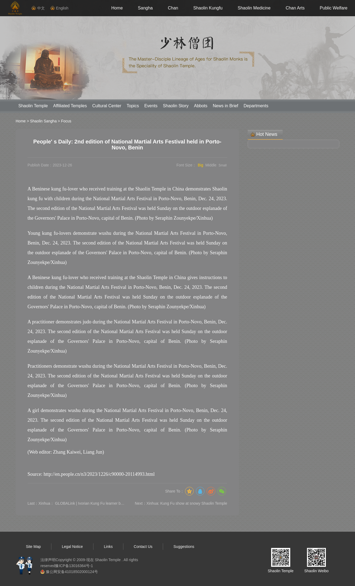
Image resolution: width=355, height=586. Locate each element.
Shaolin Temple (33, 105)
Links (108, 546)
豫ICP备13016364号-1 (74, 566)
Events (151, 105)
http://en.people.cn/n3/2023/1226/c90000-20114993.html (99, 474)
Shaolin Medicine (254, 8)
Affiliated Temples (70, 105)
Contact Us (143, 546)
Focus (66, 121)
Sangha (145, 8)
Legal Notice (72, 546)
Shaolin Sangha (43, 121)
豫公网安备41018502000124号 (72, 572)
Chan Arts (295, 8)
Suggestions (183, 546)
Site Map (33, 546)
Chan (173, 8)
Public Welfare (333, 8)
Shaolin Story (176, 105)
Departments (256, 105)
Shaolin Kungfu (208, 8)
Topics (133, 105)
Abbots (200, 105)
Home (117, 8)
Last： (76, 503)
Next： (181, 503)
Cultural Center (106, 105)
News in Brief (225, 105)
